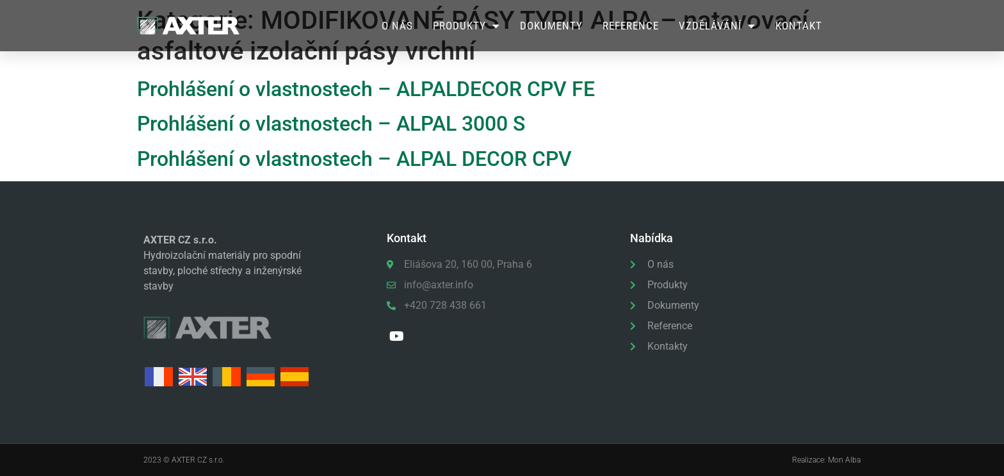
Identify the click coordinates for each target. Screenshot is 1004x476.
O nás (397, 25)
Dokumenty (551, 25)
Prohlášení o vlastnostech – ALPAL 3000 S (331, 123)
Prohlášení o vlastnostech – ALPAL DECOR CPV (354, 159)
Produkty (466, 26)
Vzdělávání (717, 26)
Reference (631, 25)
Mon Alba (844, 459)
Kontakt (798, 25)
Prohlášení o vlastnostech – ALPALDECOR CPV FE (366, 89)
